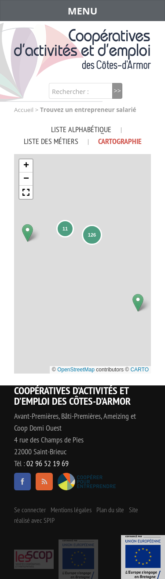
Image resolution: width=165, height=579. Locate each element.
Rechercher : (70, 91)
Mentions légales (71, 509)
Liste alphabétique (81, 129)
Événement (143, 557)
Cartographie (120, 141)
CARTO (139, 370)
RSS (44, 481)
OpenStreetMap (76, 370)
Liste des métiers (51, 141)
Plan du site (110, 509)
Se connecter (30, 509)
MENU (83, 10)
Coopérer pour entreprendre (87, 481)
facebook (22, 481)
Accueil (23, 110)
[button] (27, 233)
